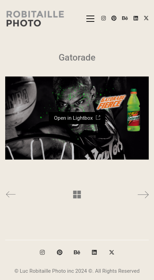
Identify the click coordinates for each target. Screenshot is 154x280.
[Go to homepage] (35, 18)
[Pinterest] (60, 252)
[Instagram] (42, 252)
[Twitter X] (112, 252)
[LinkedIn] (94, 252)
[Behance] (77, 252)
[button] (90, 19)
